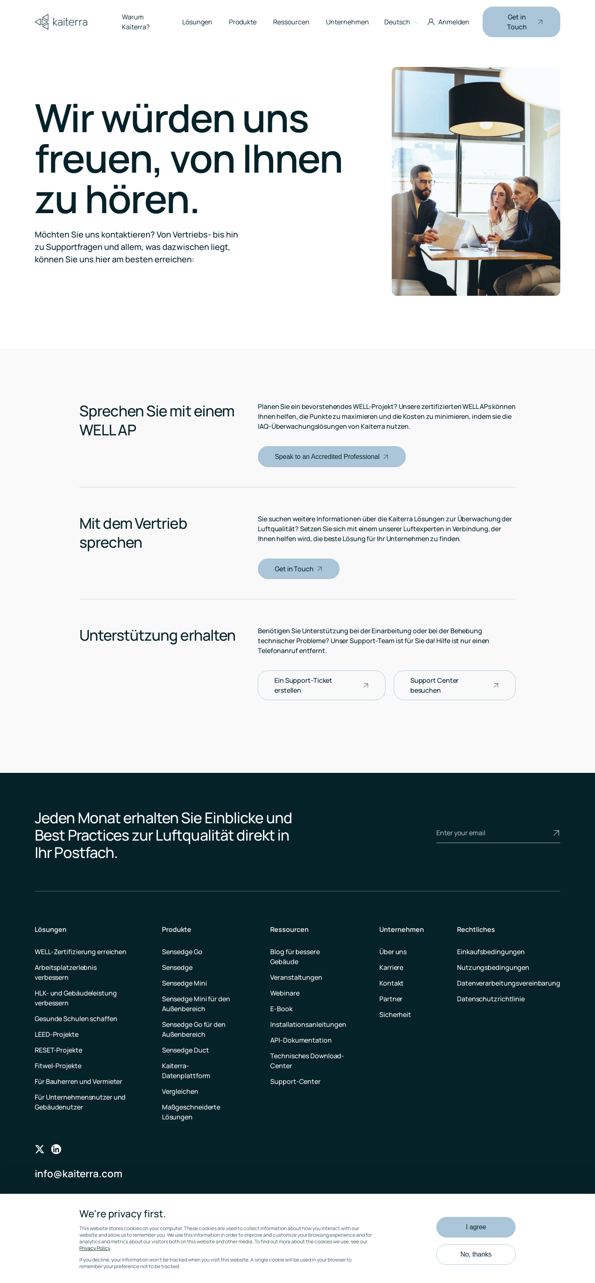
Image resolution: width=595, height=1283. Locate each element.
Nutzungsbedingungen (493, 967)
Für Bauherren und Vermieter (78, 1081)
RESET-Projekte (58, 1050)
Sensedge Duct (185, 1050)
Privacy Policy (94, 1248)
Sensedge (177, 967)
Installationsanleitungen (308, 1024)
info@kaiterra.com (78, 1173)
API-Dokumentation (300, 1040)
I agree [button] (476, 1227)
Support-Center (295, 1081)
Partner (390, 998)
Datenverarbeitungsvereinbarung (508, 983)
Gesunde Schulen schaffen (76, 1018)
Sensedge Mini (184, 983)
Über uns (393, 951)
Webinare (284, 993)
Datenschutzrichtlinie (491, 998)
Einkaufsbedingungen (491, 951)
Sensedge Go (182, 951)
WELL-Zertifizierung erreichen (80, 951)
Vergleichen (180, 1091)
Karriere (391, 967)
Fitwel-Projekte (58, 1065)
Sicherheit (395, 1014)
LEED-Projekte (57, 1034)
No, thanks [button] (475, 1254)
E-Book (281, 1008)
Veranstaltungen (296, 977)
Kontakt (391, 983)
